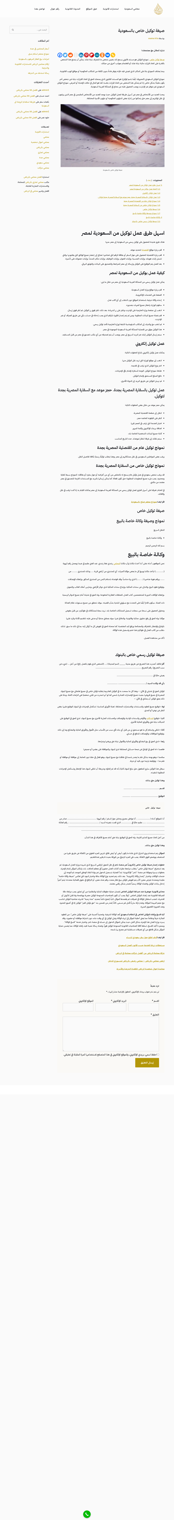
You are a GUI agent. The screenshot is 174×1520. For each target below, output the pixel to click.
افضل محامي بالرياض (30, 223)
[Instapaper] (75, 59)
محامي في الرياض (28, 244)
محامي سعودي (42, 204)
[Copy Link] (113, 59)
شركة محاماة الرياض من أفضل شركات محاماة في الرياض (137, 1342)
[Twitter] (65, 59)
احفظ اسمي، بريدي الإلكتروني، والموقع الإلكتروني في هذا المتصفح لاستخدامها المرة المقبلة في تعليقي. (110, 1479)
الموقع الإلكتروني (86, 1400)
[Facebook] (60, 59)
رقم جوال (51, 9)
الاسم (155, 1400)
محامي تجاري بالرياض (32, 231)
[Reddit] (70, 59)
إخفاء (147, 220)
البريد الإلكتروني (118, 1400)
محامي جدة (43, 197)
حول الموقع (91, 9)
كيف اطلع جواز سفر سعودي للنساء (138, 1322)
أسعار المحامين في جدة (38, 50)
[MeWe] (97, 59)
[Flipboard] (91, 59)
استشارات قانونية (113, 9)
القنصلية (143, 318)
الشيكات (149, 992)
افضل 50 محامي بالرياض (23, 105)
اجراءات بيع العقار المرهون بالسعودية (31, 65)
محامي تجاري (42, 189)
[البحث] (32, 30)
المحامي (111, 739)
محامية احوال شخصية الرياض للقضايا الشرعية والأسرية (137, 1363)
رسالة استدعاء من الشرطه (37, 86)
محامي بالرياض (41, 182)
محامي (45, 167)
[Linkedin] (81, 59)
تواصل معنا (35, 9)
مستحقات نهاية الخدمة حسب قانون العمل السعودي (137, 1332)
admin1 (45, 105)
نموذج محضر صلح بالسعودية (141, 668)
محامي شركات (42, 212)
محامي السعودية (136, 9)
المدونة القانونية (71, 9)
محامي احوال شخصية (38, 174)
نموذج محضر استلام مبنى (37, 58)
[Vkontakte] (107, 59)
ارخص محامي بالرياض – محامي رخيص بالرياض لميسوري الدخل (132, 1352)
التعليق (155, 1418)
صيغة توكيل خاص (155, 65)
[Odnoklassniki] (102, 59)
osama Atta (151, 39)
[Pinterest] (86, 59)
